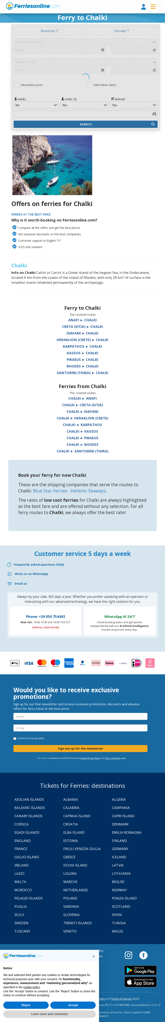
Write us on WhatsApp (31, 574)
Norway (119, 890)
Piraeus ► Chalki (83, 359)
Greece (69, 857)
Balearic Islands (29, 807)
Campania (121, 807)
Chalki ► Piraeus (83, 438)
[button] (93, 956)
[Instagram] (130, 955)
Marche (70, 881)
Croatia (70, 824)
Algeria (119, 799)
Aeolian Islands (29, 799)
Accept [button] (73, 1005)
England (22, 840)
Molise (118, 881)
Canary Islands (28, 816)
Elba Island (74, 832)
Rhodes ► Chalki (83, 366)
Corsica (21, 824)
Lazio (19, 873)
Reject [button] (26, 1005)
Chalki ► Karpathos (82, 424)
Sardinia (71, 906)
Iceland (119, 857)
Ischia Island (75, 865)
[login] (143, 7)
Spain (117, 914)
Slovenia (71, 914)
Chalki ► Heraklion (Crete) (82, 418)
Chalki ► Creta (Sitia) (82, 405)
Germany (120, 848)
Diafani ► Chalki (83, 333)
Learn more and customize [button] (49, 1014)
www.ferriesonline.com (33, 6)
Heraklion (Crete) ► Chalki (82, 339)
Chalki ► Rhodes (83, 444)
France (20, 848)
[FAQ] (82, 565)
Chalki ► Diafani (83, 411)
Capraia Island (76, 816)
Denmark (120, 824)
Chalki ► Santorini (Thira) (82, 451)
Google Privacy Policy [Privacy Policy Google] (90, 758)
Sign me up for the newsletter (80, 748)
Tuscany (22, 931)
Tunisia (119, 923)
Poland (70, 898)
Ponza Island (124, 898)
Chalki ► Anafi (82, 398)
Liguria (70, 873)
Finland (119, 840)
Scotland (121, 906)
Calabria (71, 807)
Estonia (70, 840)
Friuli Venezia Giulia (82, 848)
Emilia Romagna (126, 832)
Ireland (21, 865)
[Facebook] (143, 955)
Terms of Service (112, 758)
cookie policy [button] (31, 987)
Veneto (70, 931)
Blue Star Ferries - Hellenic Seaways (69, 491)
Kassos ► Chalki (82, 353)
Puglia (20, 906)
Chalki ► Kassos (82, 431)
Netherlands (75, 890)
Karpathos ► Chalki (82, 346)
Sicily (19, 914)
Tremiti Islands (77, 923)
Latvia (118, 865)
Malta (20, 881)
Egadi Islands (26, 832)
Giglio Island (26, 857)
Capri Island (123, 816)
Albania (70, 799)
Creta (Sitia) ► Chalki (82, 326)
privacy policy (38, 738)
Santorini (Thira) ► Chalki (82, 372)
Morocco (23, 890)
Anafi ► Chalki (82, 320)
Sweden (21, 923)
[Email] (82, 583)
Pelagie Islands (28, 898)
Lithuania (121, 873)
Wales (117, 931)
